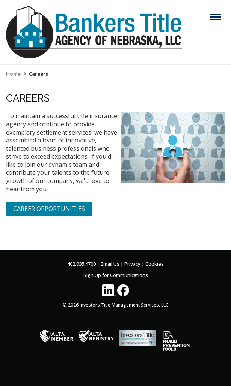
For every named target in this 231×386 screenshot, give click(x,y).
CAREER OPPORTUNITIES (49, 209)
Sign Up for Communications (115, 275)
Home (13, 73)
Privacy (132, 263)
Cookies (154, 263)
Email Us (110, 263)
